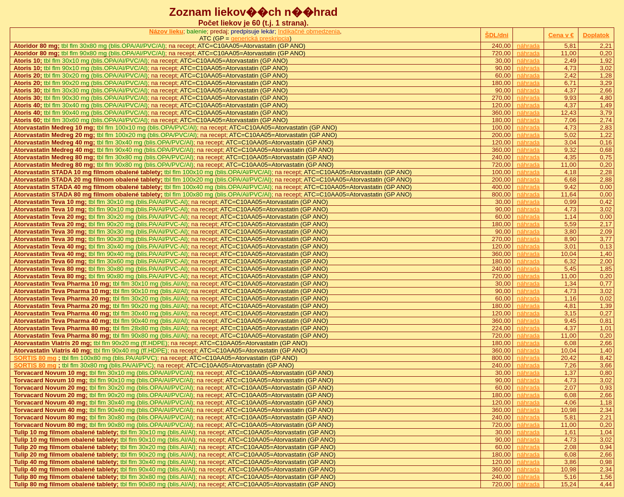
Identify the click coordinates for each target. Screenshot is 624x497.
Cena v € (561, 35)
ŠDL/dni (496, 35)
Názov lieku (166, 31)
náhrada (528, 45)
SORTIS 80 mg (35, 357)
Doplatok (596, 35)
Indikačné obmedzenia (309, 31)
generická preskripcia (260, 38)
